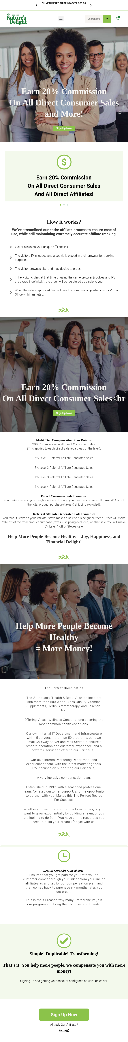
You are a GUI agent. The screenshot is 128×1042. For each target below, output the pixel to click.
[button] (36, 5)
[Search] (107, 19)
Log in (64, 1030)
